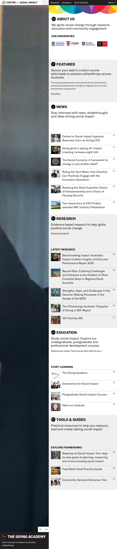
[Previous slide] (40, 529)
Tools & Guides (81, 2)
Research (55, 2)
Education (66, 2)
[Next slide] (46, 529)
